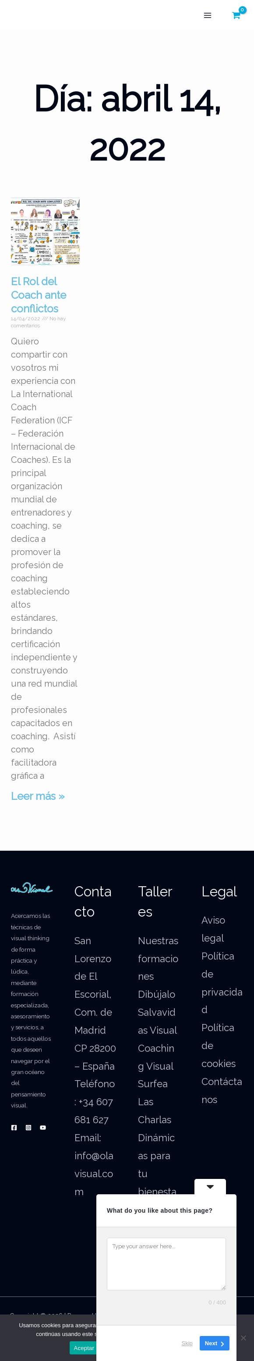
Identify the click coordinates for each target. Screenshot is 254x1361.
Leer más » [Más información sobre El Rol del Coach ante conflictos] (37, 796)
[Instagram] (28, 1128)
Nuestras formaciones (158, 958)
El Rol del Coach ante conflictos (38, 295)
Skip (187, 1343)
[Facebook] (14, 1128)
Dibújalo (156, 994)
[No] (243, 1337)
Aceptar (84, 1348)
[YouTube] (43, 1128)
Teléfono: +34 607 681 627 (94, 1101)
